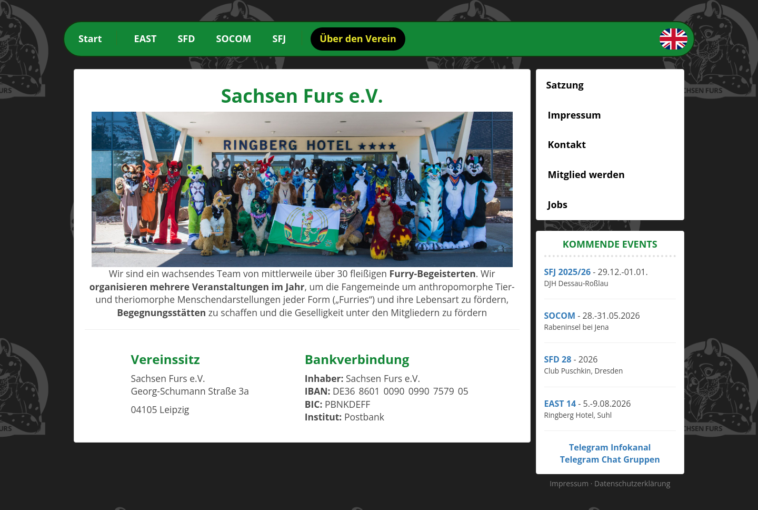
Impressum (574, 115)
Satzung (565, 85)
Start (90, 38)
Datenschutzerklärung (632, 483)
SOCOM (234, 38)
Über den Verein (358, 38)
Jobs (557, 204)
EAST (145, 38)
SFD (186, 38)
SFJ (279, 38)
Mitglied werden (586, 174)
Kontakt (567, 144)
